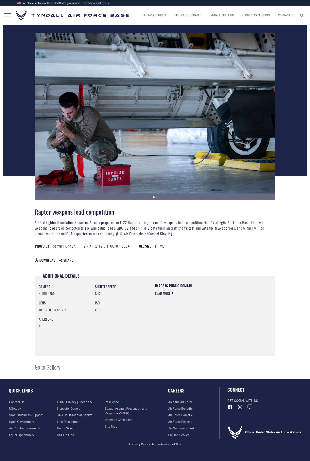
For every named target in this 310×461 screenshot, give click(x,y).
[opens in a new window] (256, 15)
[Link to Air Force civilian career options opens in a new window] (178, 435)
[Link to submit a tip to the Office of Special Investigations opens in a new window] (65, 435)
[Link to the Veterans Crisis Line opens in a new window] (118, 420)
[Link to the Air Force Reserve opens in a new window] (180, 422)
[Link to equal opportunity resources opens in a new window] (21, 435)
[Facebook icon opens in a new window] (230, 407)
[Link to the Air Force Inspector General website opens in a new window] (69, 408)
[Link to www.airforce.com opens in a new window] (180, 402)
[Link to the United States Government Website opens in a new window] (15, 408)
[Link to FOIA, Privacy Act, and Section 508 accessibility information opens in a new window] (76, 402)
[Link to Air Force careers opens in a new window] (179, 415)
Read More (163, 293)
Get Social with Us (242, 401)
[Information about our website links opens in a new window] (67, 422)
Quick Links (21, 390)
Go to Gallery (47, 367)
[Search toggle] (302, 15)
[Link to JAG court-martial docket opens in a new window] (74, 415)
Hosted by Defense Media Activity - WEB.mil (155, 444)
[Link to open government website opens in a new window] (21, 422)
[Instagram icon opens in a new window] (240, 407)
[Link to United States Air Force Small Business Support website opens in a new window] (25, 415)
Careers (176, 390)
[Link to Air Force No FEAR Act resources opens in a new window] (66, 428)
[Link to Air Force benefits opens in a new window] (180, 408)
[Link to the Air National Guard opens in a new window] (181, 428)
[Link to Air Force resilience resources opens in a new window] (112, 402)
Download (45, 260)
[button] (97, 3)
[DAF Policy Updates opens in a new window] (187, 15)
